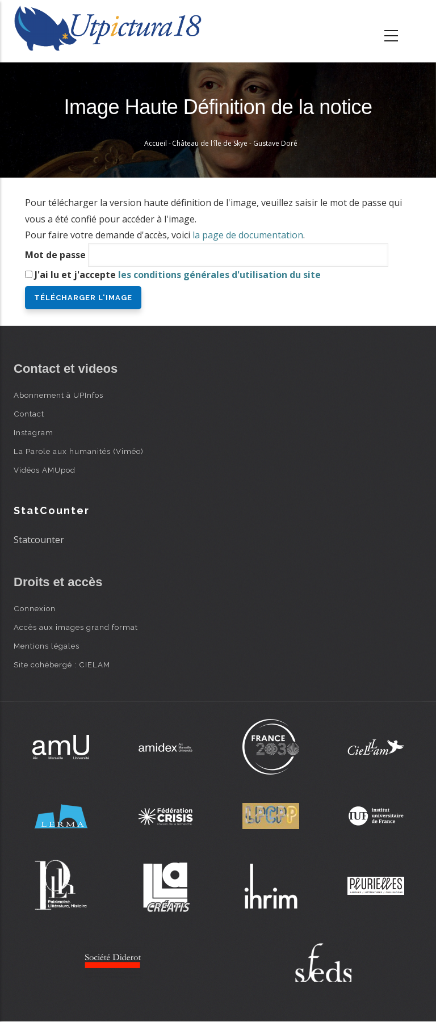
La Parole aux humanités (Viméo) (79, 451)
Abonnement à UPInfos (58, 394)
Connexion (35, 608)
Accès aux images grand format (76, 627)
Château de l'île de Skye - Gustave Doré (234, 143)
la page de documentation (247, 235)
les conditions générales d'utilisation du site (219, 274)
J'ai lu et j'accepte (178, 274)
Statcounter (39, 539)
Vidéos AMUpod (45, 469)
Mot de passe (55, 255)
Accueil (155, 143)
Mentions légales (46, 645)
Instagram (33, 432)
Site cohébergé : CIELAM (62, 664)
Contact (29, 413)
